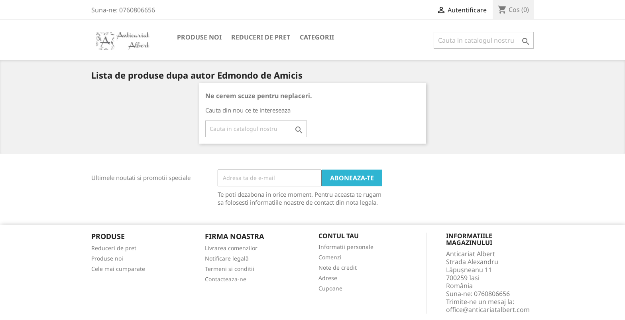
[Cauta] (484, 40)
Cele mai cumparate (118, 269)
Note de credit (337, 267)
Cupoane (330, 288)
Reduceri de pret (260, 37)
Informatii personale (345, 247)
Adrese (327, 278)
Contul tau (338, 236)
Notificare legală (227, 258)
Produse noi (199, 37)
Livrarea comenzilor (231, 248)
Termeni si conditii (229, 269)
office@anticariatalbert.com (488, 310)
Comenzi (330, 257)
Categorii (317, 37)
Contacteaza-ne (225, 279)
